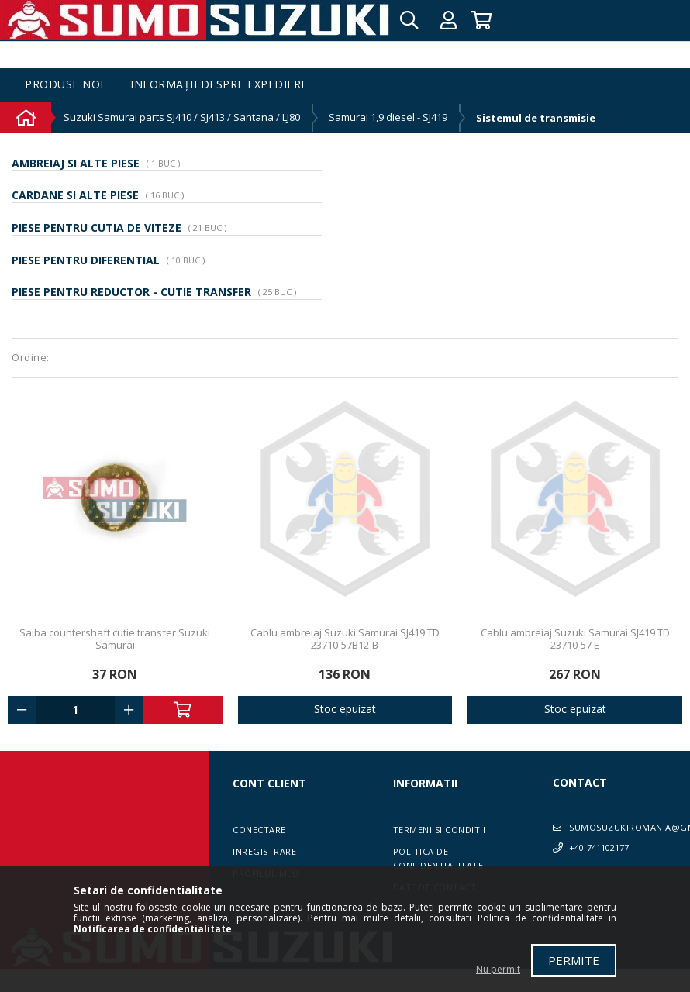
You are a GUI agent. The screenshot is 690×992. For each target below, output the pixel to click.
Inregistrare (264, 851)
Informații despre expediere (219, 84)
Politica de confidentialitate (438, 858)
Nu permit (498, 969)
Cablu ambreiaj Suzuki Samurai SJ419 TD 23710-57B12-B (345, 638)
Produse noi (64, 84)
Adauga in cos (182, 710)
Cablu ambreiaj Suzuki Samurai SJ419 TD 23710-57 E (575, 638)
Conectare (259, 829)
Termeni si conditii (439, 829)
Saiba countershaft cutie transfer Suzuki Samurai (114, 638)
